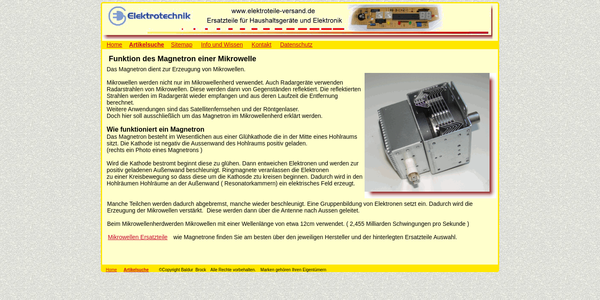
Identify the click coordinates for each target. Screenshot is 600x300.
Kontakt (261, 44)
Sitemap (181, 44)
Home (114, 44)
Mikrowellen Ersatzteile (138, 237)
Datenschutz (296, 44)
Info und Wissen (222, 44)
